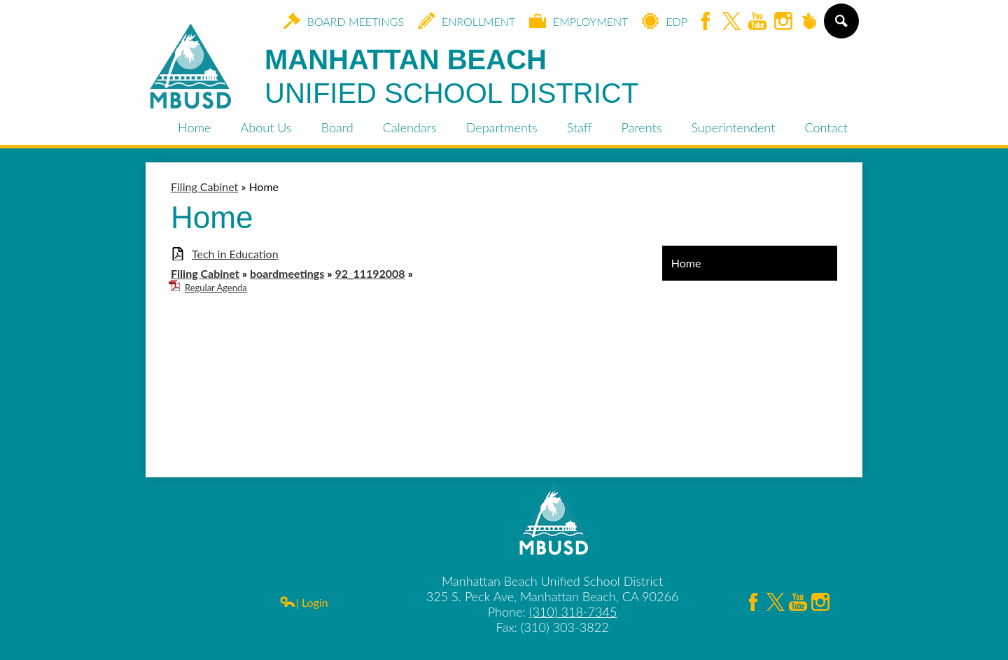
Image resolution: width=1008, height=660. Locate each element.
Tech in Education (235, 253)
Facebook (705, 22)
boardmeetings (287, 273)
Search (840, 26)
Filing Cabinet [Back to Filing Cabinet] (204, 186)
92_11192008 (370, 273)
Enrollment (466, 21)
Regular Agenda (216, 287)
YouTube (757, 22)
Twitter (731, 22)
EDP (664, 21)
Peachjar (809, 22)
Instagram (783, 22)
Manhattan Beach (451, 77)
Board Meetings (344, 21)
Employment (578, 21)
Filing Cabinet (205, 273)
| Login (303, 602)
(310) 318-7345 (573, 611)
